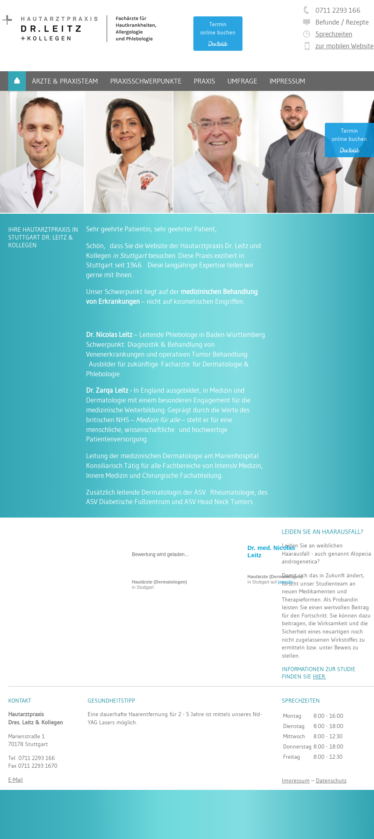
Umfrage (242, 81)
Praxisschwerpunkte (145, 81)
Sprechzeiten (333, 33)
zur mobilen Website (344, 45)
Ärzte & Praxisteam (65, 81)
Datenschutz (331, 780)
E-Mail (15, 779)
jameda (285, 581)
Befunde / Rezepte (342, 22)
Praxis (204, 81)
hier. (319, 676)
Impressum (287, 81)
